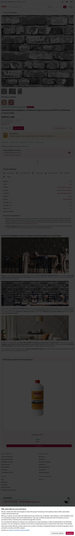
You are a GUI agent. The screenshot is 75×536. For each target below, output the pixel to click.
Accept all (70, 533)
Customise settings (57, 533)
